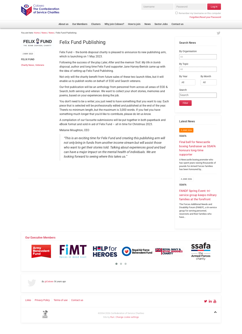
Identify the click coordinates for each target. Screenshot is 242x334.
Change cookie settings (127, 317)
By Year (183, 76)
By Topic (183, 63)
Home (37, 33)
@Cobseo (49, 281)
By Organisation (188, 51)
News (44, 33)
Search (183, 89)
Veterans (39, 65)
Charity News (27, 65)
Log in (214, 6)
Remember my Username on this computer (198, 13)
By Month (206, 76)
